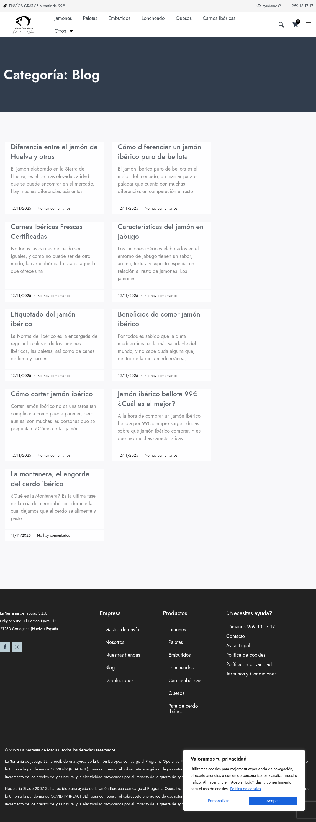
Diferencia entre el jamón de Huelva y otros (54, 151)
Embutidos (119, 18)
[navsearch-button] (281, 26)
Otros (64, 31)
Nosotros (114, 642)
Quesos (184, 18)
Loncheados (181, 667)
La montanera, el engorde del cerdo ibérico (50, 479)
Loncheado (153, 18)
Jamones (63, 18)
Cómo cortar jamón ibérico (52, 394)
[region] (244, 780)
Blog (110, 667)
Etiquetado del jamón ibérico (43, 319)
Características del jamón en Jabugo (161, 231)
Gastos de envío (122, 629)
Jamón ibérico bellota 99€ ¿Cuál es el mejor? (157, 399)
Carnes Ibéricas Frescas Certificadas (47, 231)
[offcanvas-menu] (308, 24)
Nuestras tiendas (122, 655)
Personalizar (218, 801)
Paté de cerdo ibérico (183, 708)
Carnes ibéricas (219, 18)
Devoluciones (119, 680)
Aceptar (273, 801)
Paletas (90, 18)
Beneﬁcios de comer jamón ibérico (159, 319)
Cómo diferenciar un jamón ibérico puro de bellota (159, 151)
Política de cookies (245, 789)
